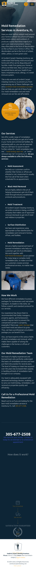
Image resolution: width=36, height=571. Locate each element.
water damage (24, 325)
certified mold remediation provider (19, 87)
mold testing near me (14, 151)
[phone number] (26, 4)
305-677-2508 (20, 406)
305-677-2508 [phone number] (18, 434)
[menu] (32, 4)
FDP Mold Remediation (14, 256)
